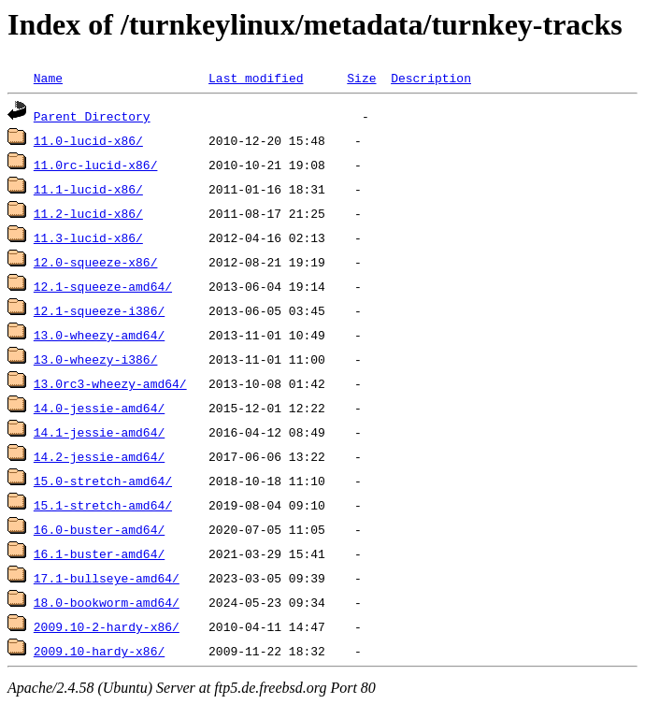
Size (361, 77)
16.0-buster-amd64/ (99, 529)
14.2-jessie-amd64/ (99, 456)
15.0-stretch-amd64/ (103, 480)
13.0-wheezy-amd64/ (99, 334)
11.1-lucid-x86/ (88, 188)
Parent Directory (92, 116)
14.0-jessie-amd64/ (99, 407)
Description (431, 77)
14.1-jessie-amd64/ (99, 432)
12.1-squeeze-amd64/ (103, 286)
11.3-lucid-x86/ (88, 237)
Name (48, 77)
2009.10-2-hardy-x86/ (106, 626)
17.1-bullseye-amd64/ (106, 577)
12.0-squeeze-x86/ (96, 261)
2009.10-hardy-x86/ (99, 650)
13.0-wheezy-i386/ (96, 359)
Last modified (255, 77)
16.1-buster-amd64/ (99, 553)
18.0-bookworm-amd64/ (106, 602)
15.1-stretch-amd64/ (103, 504)
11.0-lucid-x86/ (88, 140)
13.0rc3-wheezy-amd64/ (110, 383)
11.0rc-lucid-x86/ (96, 164)
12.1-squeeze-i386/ (99, 310)
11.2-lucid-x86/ (88, 213)
